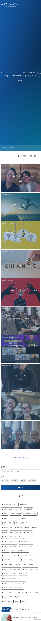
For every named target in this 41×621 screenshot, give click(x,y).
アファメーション (22, 597)
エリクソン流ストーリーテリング (13, 587)
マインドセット (25, 541)
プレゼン (23, 481)
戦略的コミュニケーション (11, 518)
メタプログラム (16, 532)
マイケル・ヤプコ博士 (10, 546)
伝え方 (5, 532)
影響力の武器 (7, 523)
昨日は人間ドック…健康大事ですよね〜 (25, 617)
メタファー (28, 532)
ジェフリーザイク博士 (10, 574)
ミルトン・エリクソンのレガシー (13, 537)
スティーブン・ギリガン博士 (12, 569)
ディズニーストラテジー (27, 555)
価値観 (35, 527)
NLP (18, 601)
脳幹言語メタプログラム (11, 504)
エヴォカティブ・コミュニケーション (14, 583)
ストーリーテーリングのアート (12, 564)
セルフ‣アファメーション (11, 560)
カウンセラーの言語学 (10, 578)
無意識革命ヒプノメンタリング (12, 509)
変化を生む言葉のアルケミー (24, 523)
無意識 (5, 513)
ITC (25, 601)
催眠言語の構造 (8, 527)
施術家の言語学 (16, 513)
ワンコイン (32, 481)
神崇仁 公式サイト (11, 4)
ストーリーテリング (31, 564)
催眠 (27, 527)
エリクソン (15, 481)
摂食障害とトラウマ (31, 513)
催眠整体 (19, 527)
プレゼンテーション (26, 546)
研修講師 (24, 504)
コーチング (5, 481)
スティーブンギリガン (31, 569)
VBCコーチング (8, 601)
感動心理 (25, 518)
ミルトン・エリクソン (10, 541)
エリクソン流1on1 (32, 592)
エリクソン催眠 (8, 597)
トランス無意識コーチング (20, 550)
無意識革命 (29, 509)
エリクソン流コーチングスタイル (13, 592)
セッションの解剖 (28, 560)
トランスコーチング (9, 555)
